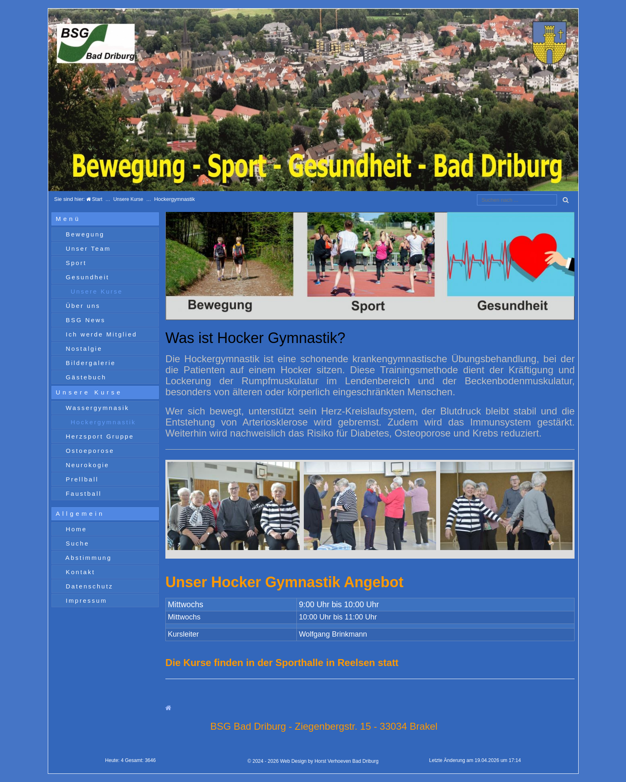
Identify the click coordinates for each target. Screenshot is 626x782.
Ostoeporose (88, 450)
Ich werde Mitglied (100, 334)
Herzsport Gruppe (98, 436)
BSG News (84, 319)
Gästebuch (85, 377)
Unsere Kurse (128, 199)
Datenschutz (88, 586)
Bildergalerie (89, 362)
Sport (75, 262)
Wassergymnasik (96, 407)
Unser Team (87, 248)
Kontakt (79, 571)
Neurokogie (86, 464)
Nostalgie (82, 348)
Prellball (81, 479)
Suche (76, 543)
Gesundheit (86, 277)
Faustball (82, 493)
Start (94, 199)
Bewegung (84, 234)
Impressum (85, 600)
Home (75, 529)
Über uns (81, 305)
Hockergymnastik (102, 422)
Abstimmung (87, 557)
